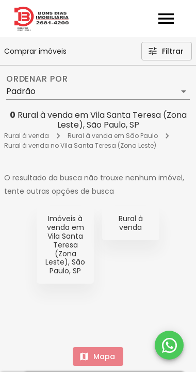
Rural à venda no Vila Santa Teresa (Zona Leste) (80, 145)
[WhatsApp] (169, 345)
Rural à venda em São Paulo (113, 135)
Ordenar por (37, 79)
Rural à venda (26, 135)
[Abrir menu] (166, 18)
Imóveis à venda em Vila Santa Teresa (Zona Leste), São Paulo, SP (65, 244)
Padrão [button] (21, 91)
